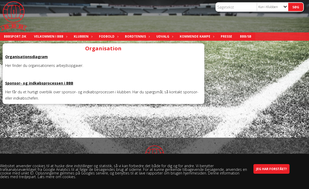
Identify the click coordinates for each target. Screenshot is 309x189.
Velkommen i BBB (50, 36)
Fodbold (108, 36)
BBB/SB (245, 36)
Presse (226, 36)
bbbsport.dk (15, 36)
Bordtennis (137, 36)
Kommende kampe (196, 36)
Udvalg (164, 36)
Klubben (82, 36)
